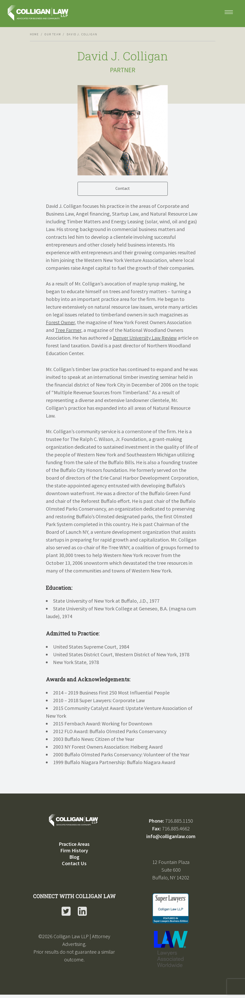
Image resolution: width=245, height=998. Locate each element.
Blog (74, 857)
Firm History (74, 850)
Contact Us (74, 863)
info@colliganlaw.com (171, 836)
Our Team (53, 34)
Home (34, 34)
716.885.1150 (179, 820)
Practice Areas (74, 844)
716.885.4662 (176, 828)
